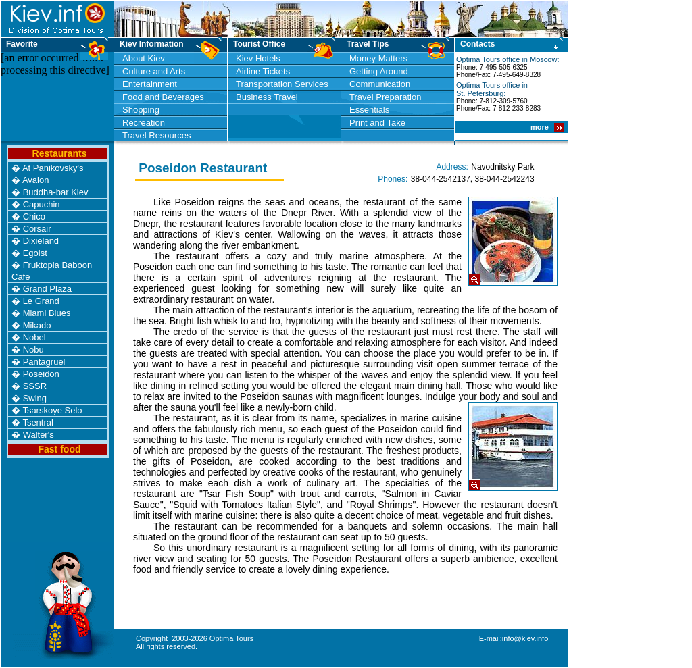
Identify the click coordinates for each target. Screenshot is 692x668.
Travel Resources (156, 135)
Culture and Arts (153, 71)
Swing (35, 398)
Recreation (143, 123)
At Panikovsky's (53, 168)
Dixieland (41, 241)
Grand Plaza (47, 289)
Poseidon (41, 374)
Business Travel (267, 97)
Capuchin (41, 204)
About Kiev (143, 58)
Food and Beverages (163, 97)
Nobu (33, 349)
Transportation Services (282, 84)
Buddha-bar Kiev (56, 192)
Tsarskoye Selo (52, 410)
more (540, 127)
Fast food (60, 449)
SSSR (35, 386)
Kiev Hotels (258, 58)
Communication (379, 84)
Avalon (35, 180)
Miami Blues (47, 313)
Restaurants (59, 153)
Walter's (38, 435)
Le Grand (41, 301)
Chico (34, 216)
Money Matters (378, 58)
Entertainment (149, 84)
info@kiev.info (525, 638)
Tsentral (37, 422)
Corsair (37, 229)
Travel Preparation (385, 97)
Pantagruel (44, 362)
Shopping (140, 110)
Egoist (35, 253)
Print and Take (377, 123)
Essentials (369, 110)
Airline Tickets (263, 71)
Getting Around (378, 71)
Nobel (34, 337)
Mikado (37, 325)
